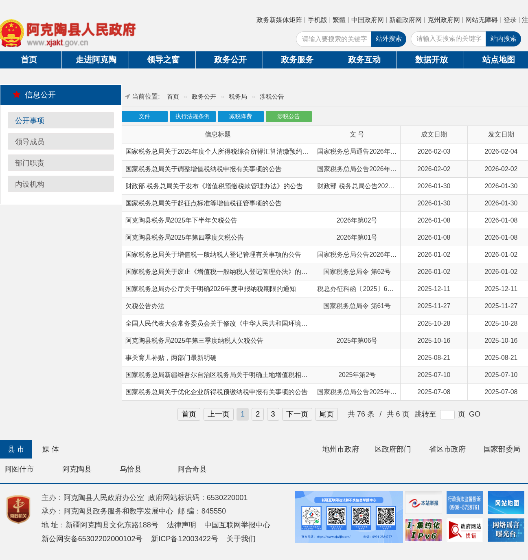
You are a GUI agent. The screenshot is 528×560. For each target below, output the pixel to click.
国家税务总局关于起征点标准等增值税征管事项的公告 (203, 203)
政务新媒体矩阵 (279, 19)
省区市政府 (447, 449)
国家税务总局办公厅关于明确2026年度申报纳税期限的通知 (210, 288)
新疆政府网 (405, 19)
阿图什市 (19, 469)
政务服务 (297, 59)
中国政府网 (367, 19)
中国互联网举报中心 (237, 525)
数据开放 (431, 59)
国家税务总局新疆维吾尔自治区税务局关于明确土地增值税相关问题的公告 (232, 374)
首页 (173, 96)
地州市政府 (340, 449)
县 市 (16, 449)
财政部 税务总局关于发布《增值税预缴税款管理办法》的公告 (214, 186)
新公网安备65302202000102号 (92, 539)
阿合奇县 (192, 469)
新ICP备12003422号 (184, 539)
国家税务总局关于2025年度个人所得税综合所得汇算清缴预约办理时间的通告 (236, 151)
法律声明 (181, 525)
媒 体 (50, 449)
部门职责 (29, 163)
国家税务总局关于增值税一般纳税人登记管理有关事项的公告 (213, 254)
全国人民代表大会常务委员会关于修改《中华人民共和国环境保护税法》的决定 (239, 323)
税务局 (238, 96)
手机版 (317, 19)
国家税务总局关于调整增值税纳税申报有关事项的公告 (203, 168)
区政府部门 (393, 449)
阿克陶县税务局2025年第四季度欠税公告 (184, 237)
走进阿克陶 (96, 59)
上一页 (219, 414)
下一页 (297, 414)
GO (474, 414)
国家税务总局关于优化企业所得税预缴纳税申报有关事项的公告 (216, 391)
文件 (144, 116)
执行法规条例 (192, 116)
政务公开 (230, 59)
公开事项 (29, 121)
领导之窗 (163, 59)
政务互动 (364, 59)
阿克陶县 (77, 469)
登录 (510, 19)
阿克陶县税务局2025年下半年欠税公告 (181, 220)
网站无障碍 (481, 19)
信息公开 (34, 94)
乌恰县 (131, 469)
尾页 (326, 414)
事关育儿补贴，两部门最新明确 (171, 357)
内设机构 (29, 184)
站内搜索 (504, 38)
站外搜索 (389, 38)
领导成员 (29, 142)
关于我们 (241, 539)
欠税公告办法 (144, 305)
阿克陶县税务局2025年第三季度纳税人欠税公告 (194, 340)
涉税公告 (288, 116)
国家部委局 (502, 449)
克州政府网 (443, 19)
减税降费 (240, 116)
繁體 (339, 19)
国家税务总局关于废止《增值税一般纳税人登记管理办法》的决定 (219, 271)
